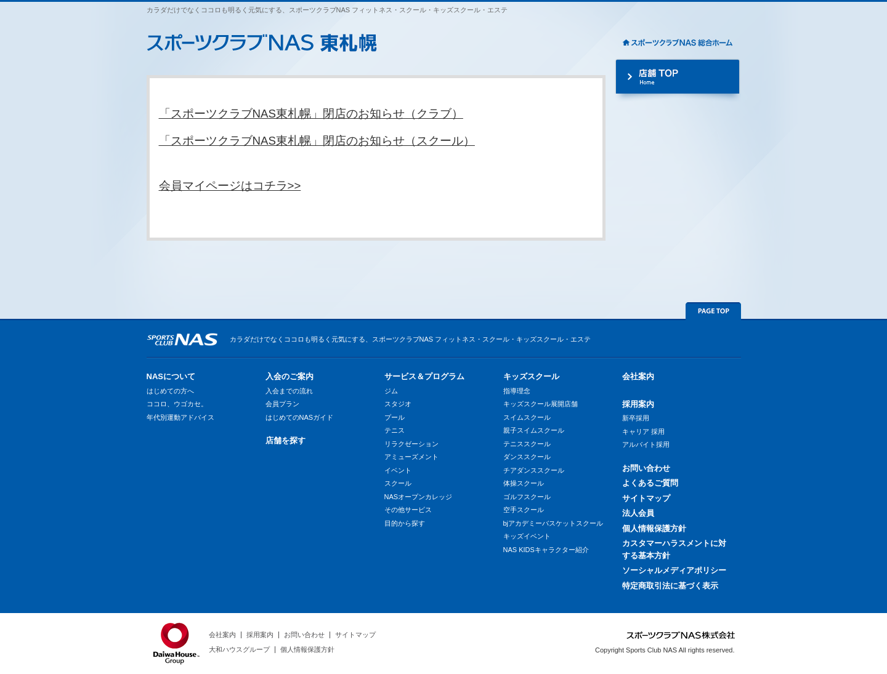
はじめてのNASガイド (299, 417)
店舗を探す (285, 440)
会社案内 (638, 376)
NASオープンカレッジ (418, 496)
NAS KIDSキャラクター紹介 (546, 549)
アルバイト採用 (646, 444)
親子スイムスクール (533, 430)
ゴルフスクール (527, 496)
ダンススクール (527, 456)
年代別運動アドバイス (180, 417)
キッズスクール (531, 376)
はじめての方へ (170, 391)
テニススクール (527, 443)
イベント (397, 470)
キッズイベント (527, 536)
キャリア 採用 (643, 431)
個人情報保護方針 (654, 528)
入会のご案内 (289, 376)
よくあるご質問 (650, 482)
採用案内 (638, 404)
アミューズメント (411, 456)
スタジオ (397, 403)
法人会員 (638, 513)
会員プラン (282, 403)
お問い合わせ (646, 468)
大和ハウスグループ (239, 649)
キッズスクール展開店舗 (540, 403)
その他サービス (408, 509)
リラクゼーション (411, 443)
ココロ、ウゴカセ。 (177, 403)
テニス (394, 430)
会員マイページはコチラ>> (230, 185)
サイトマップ (646, 498)
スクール (397, 483)
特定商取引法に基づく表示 (670, 585)
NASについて (171, 376)
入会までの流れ (289, 391)
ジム (391, 391)
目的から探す (404, 523)
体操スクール (523, 483)
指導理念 (516, 391)
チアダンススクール (533, 470)
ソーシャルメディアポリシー (674, 570)
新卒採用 (635, 418)
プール (394, 417)
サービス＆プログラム (424, 376)
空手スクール (523, 509)
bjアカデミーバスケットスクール (553, 523)
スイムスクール (527, 417)
